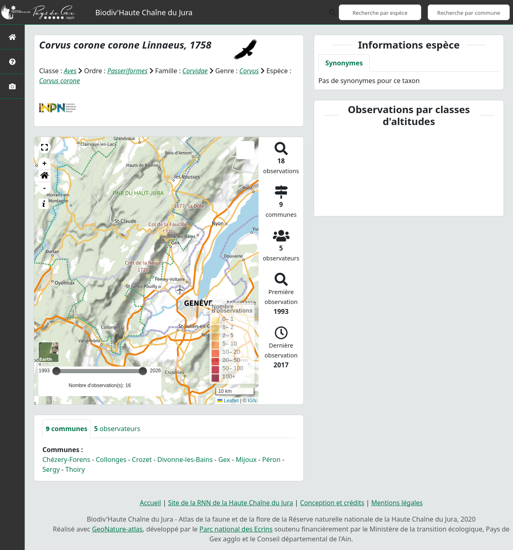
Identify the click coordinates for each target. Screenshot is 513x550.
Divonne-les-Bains (185, 459)
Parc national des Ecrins (236, 528)
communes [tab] (66, 428)
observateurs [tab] (117, 428)
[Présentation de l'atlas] (12, 61)
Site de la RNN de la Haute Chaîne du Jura (229, 502)
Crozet (142, 459)
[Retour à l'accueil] (12, 37)
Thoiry (75, 468)
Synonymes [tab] (344, 62)
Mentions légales (399, 502)
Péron (271, 459)
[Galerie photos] (12, 86)
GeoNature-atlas (117, 528)
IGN (252, 400)
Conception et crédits (333, 502)
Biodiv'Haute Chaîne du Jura (144, 12)
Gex (224, 459)
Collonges (111, 459)
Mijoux (246, 459)
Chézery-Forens (66, 459)
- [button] (44, 188)
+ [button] (44, 163)
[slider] (143, 371)
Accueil (148, 502)
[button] (44, 147)
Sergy (51, 468)
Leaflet (227, 400)
